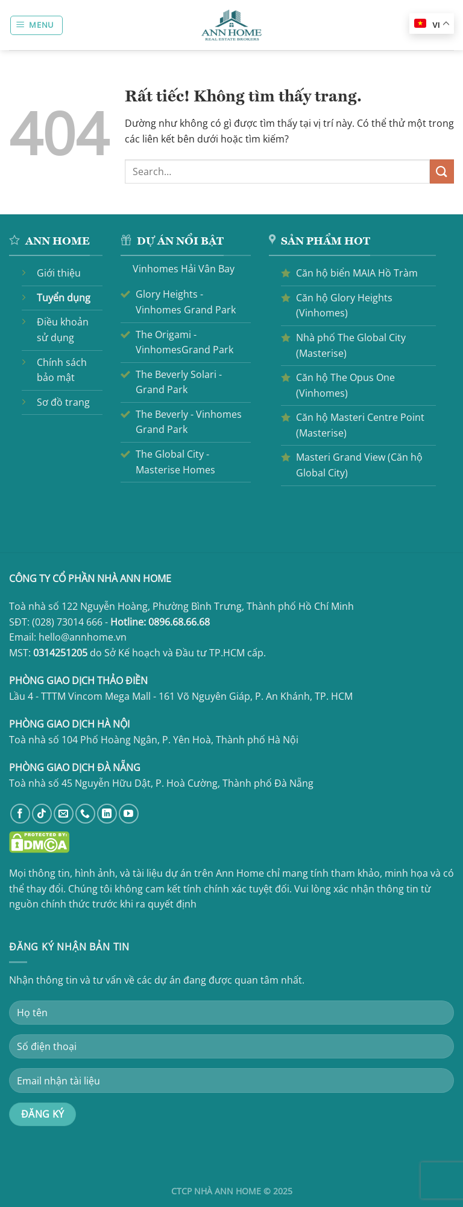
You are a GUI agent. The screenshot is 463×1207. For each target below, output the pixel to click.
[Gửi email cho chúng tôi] (64, 814)
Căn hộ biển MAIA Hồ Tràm (357, 273)
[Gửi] (442, 171)
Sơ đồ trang (63, 402)
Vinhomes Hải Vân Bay (184, 268)
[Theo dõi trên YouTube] (129, 814)
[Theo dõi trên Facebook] (20, 814)
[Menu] (36, 25)
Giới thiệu (59, 273)
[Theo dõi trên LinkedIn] (107, 814)
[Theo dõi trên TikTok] (42, 814)
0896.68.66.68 (179, 622)
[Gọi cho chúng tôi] (85, 814)
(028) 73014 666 (67, 622)
